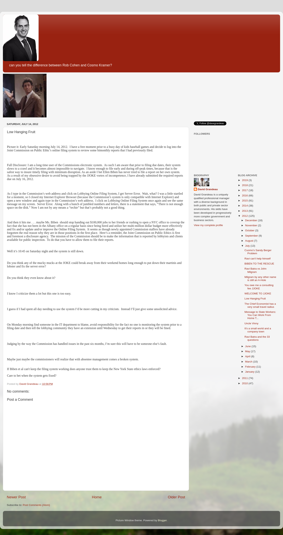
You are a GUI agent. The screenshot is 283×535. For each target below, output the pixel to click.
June (248, 346)
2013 (245, 210)
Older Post (176, 497)
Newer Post (16, 497)
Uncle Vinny (251, 323)
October (250, 230)
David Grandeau (208, 189)
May (248, 351)
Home (97, 497)
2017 (245, 190)
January (250, 371)
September (252, 235)
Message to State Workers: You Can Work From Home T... (260, 315)
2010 (245, 383)
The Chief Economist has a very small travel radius (260, 305)
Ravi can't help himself (257, 258)
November (251, 225)
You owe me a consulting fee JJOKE (259, 287)
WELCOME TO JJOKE (257, 293)
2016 (245, 195)
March (249, 361)
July (248, 245)
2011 (245, 378)
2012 (245, 215)
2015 (245, 200)
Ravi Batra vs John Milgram (255, 270)
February (250, 366)
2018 (245, 185)
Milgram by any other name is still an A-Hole (260, 279)
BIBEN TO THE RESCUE (259, 263)
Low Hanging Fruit (255, 298)
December (251, 220)
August (249, 240)
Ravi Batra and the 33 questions (257, 338)
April (248, 356)
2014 (245, 205)
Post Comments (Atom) (36, 505)
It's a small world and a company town (257, 330)
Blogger (162, 520)
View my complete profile (208, 225)
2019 (245, 180)
